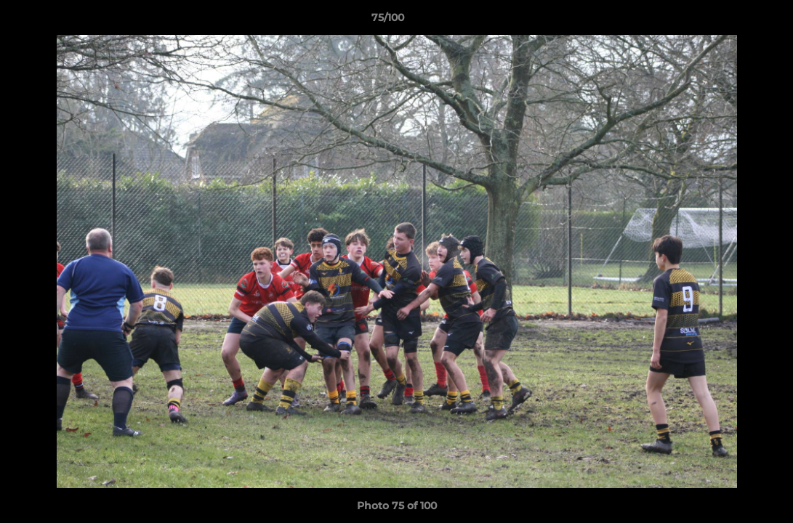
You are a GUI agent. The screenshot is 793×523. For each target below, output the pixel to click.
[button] (732, 21)
